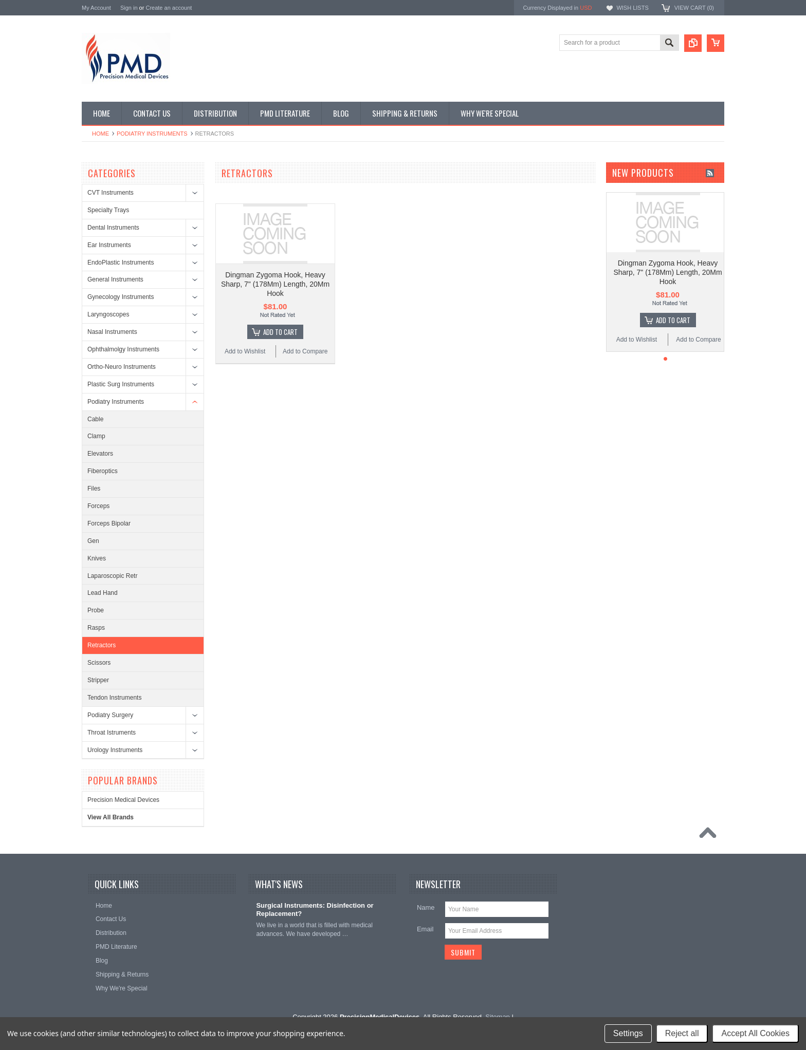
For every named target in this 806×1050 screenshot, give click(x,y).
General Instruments (115, 279)
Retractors (101, 645)
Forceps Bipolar (109, 523)
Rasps (96, 627)
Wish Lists (632, 8)
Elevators (100, 453)
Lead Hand (102, 592)
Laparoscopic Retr (112, 575)
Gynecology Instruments (120, 297)
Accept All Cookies (755, 1033)
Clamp (96, 436)
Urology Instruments (114, 750)
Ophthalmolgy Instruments (123, 349)
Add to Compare (305, 351)
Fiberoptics (102, 471)
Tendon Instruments (114, 697)
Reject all (682, 1033)
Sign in (129, 8)
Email (425, 929)
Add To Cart (280, 332)
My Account (96, 8)
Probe (95, 610)
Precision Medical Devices (123, 799)
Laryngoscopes (108, 314)
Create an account (168, 8)
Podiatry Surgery (110, 715)
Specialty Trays (108, 210)
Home (100, 133)
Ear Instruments (109, 245)
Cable (95, 419)
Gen (93, 541)
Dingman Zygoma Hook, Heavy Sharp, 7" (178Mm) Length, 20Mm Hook (275, 284)
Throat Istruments (111, 732)
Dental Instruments (113, 227)
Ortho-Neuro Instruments (121, 366)
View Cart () (694, 8)
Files (93, 488)
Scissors (99, 662)
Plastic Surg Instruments (120, 384)
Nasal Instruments (112, 331)
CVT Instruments (110, 192)
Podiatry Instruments (152, 133)
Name (426, 907)
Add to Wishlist (245, 351)
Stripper (98, 680)
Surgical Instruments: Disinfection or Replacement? (314, 910)
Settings (628, 1033)
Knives (96, 558)
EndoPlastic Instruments (120, 262)
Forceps (98, 506)
